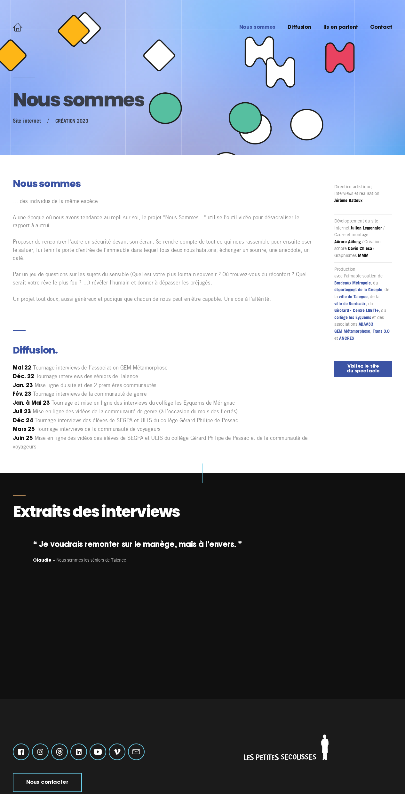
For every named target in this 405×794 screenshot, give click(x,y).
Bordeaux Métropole (352, 283)
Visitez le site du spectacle (363, 368)
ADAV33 (366, 324)
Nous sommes (257, 27)
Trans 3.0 (381, 331)
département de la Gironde (358, 289)
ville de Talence (353, 297)
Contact (381, 27)
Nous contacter (47, 782)
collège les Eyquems (352, 317)
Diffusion (299, 27)
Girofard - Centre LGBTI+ (356, 310)
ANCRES (346, 338)
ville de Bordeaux (350, 304)
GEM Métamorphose (352, 331)
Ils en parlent (340, 27)
